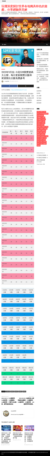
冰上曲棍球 (39, 121)
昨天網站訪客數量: (42, 157)
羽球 (38, 141)
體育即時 (39, 100)
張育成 (42, 124)
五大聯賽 (39, 119)
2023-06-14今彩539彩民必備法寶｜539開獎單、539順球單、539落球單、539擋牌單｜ (28, 438)
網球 (41, 139)
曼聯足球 (43, 130)
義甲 (44, 139)
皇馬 (45, 138)
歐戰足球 (43, 134)
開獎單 (20, 391)
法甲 (38, 138)
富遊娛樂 (4, 1)
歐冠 (44, 132)
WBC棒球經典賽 (40, 115)
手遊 (47, 126)
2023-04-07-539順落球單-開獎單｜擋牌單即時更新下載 (17, 435)
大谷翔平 (43, 123)
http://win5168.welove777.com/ (19, 90)
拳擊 (38, 128)
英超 (41, 141)
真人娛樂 (39, 95)
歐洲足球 (43, 136)
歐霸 (47, 136)
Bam (2, 454)
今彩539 (8, 391)
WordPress (43, 452)
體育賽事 (39, 103)
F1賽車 (41, 111)
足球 (41, 143)
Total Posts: (40, 164)
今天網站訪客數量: (42, 155)
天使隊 (38, 124)
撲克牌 (41, 128)
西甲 (38, 143)
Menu (4, 44)
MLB (44, 111)
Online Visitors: (40, 153)
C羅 (38, 111)
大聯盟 (38, 123)
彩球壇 (38, 93)
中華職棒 (39, 117)
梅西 (38, 132)
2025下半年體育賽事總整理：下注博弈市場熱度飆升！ (42, 54)
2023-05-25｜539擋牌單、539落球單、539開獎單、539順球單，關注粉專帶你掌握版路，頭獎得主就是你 (6, 438)
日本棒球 (39, 130)
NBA (38, 113)
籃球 (38, 139)
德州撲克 (39, 126)
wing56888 (7, 81)
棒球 (41, 132)
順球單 (24, 391)
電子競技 (39, 98)
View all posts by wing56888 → (17, 414)
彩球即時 (3, 69)
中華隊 (43, 117)
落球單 (16, 391)
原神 (44, 121)
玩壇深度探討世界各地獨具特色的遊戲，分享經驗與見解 (24, 7)
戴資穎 (43, 126)
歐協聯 (38, 134)
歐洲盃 (38, 136)
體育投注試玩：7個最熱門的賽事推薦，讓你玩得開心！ (42, 70)
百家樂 (41, 138)
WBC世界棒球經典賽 (44, 113)
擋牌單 (12, 391)
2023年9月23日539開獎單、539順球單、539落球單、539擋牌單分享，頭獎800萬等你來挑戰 (42, 78)
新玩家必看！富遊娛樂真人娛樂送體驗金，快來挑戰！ (42, 60)
